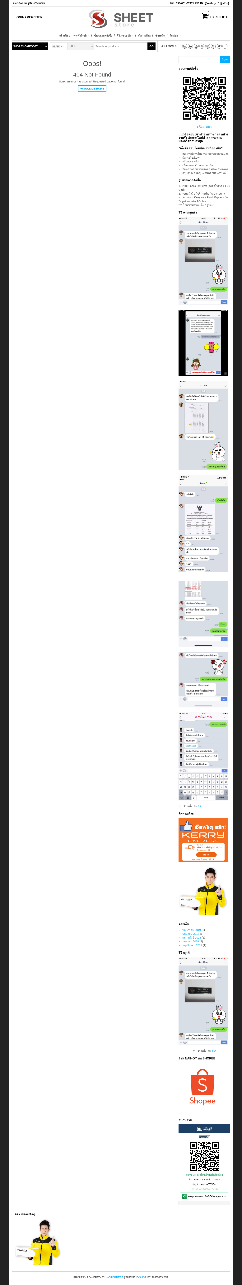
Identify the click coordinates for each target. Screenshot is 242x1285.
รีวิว (200, 806)
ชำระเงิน (160, 35)
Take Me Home (92, 88)
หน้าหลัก (62, 35)
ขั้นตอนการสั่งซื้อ (103, 35)
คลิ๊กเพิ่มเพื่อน (204, 127)
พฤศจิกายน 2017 (192, 945)
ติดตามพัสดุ (144, 35)
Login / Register (29, 17)
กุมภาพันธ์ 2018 (191, 937)
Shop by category (25, 46)
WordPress (114, 1277)
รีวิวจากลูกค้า (125, 35)
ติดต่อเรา (176, 35)
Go (151, 46)
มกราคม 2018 (190, 941)
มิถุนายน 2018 (190, 933)
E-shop (141, 1277)
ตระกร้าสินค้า (80, 35)
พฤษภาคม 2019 (191, 929)
